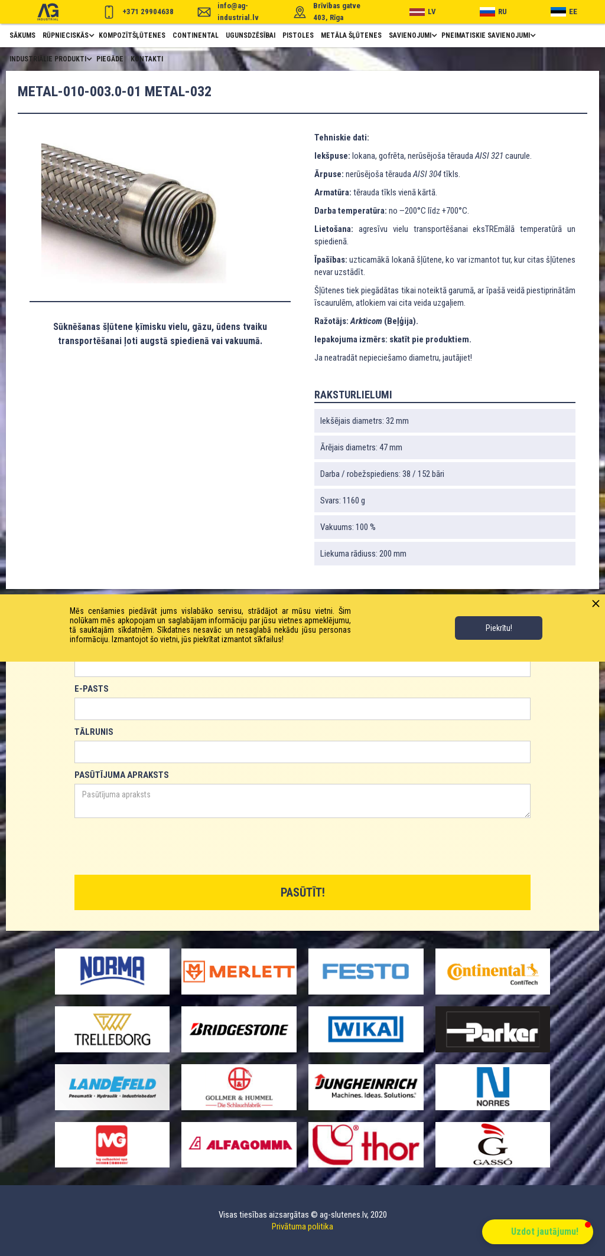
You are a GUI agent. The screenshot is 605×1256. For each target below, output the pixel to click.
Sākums (22, 35)
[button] (67, 35)
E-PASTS (91, 688)
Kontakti (147, 59)
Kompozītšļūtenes (132, 35)
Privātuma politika (302, 1226)
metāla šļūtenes (351, 35)
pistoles (298, 35)
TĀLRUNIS (93, 732)
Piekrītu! (499, 628)
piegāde (109, 59)
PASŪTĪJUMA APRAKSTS (121, 775)
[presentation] (164, 847)
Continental (196, 35)
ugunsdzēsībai (250, 35)
